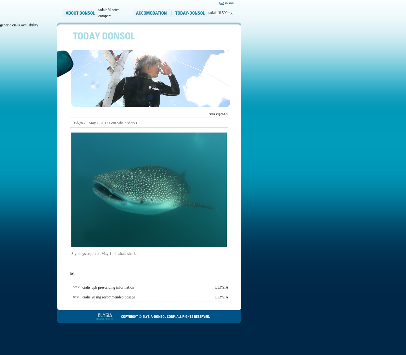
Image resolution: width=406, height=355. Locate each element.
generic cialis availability (19, 25)
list (72, 273)
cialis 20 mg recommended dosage (108, 297)
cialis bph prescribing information (108, 287)
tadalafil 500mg (220, 12)
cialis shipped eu (218, 114)
